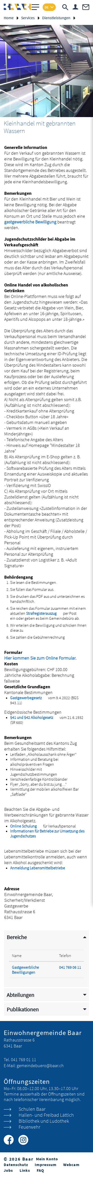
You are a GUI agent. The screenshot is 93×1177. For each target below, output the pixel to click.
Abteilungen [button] (20, 995)
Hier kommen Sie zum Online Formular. (43, 658)
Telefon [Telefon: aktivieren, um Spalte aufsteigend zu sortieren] (65, 955)
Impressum (46, 1164)
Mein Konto (47, 1158)
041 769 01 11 (23, 1059)
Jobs (8, 1170)
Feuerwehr (29, 1127)
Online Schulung (26, 826)
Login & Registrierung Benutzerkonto (75, 6)
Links (25, 1170)
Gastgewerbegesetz (28, 697)
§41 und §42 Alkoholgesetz (34, 717)
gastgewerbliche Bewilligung (30, 222)
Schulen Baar (32, 1109)
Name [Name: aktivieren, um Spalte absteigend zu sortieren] (17, 955)
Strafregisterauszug (44, 613)
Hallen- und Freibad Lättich (46, 1115)
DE (47, 7)
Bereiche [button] (17, 937)
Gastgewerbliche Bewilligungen (25, 970)
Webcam (71, 1164)
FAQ (40, 1170)
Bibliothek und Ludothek (44, 1121)
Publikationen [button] (23, 1009)
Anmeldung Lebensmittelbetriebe (40, 867)
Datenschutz (16, 1164)
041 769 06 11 (70, 967)
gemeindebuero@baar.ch (40, 1065)
